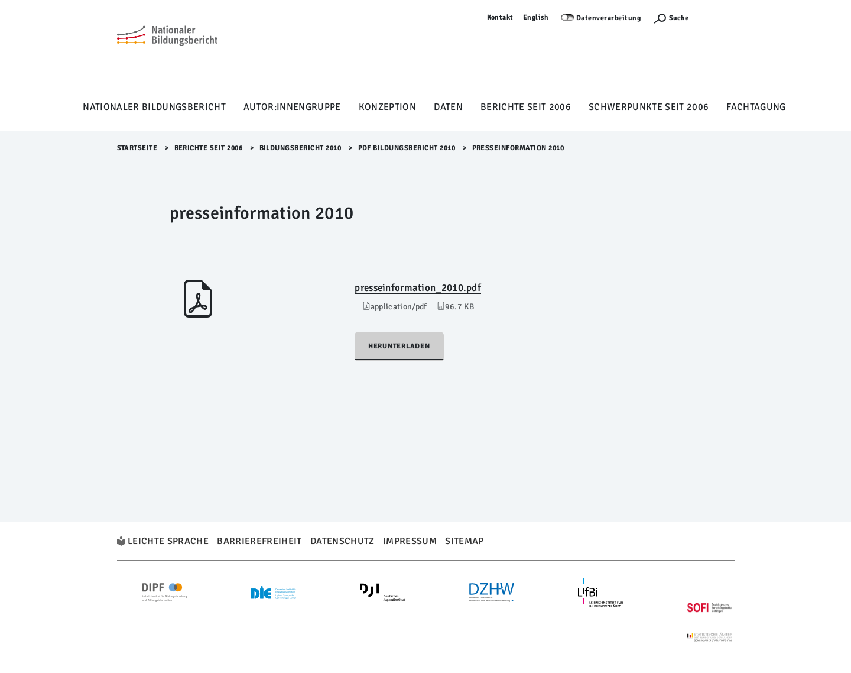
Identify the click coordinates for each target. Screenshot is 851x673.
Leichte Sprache (168, 541)
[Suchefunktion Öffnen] (670, 18)
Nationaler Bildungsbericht (154, 107)
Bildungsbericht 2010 (300, 148)
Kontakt (500, 17)
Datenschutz (342, 541)
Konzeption (387, 107)
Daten (448, 107)
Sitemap (464, 541)
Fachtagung (755, 107)
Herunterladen (399, 346)
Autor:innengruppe (292, 107)
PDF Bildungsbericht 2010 (407, 148)
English (536, 17)
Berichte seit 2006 (525, 107)
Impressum (410, 541)
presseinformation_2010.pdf (418, 288)
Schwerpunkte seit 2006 (649, 107)
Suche (678, 18)
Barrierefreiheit (259, 541)
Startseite (137, 148)
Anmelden (717, 17)
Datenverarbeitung (608, 18)
